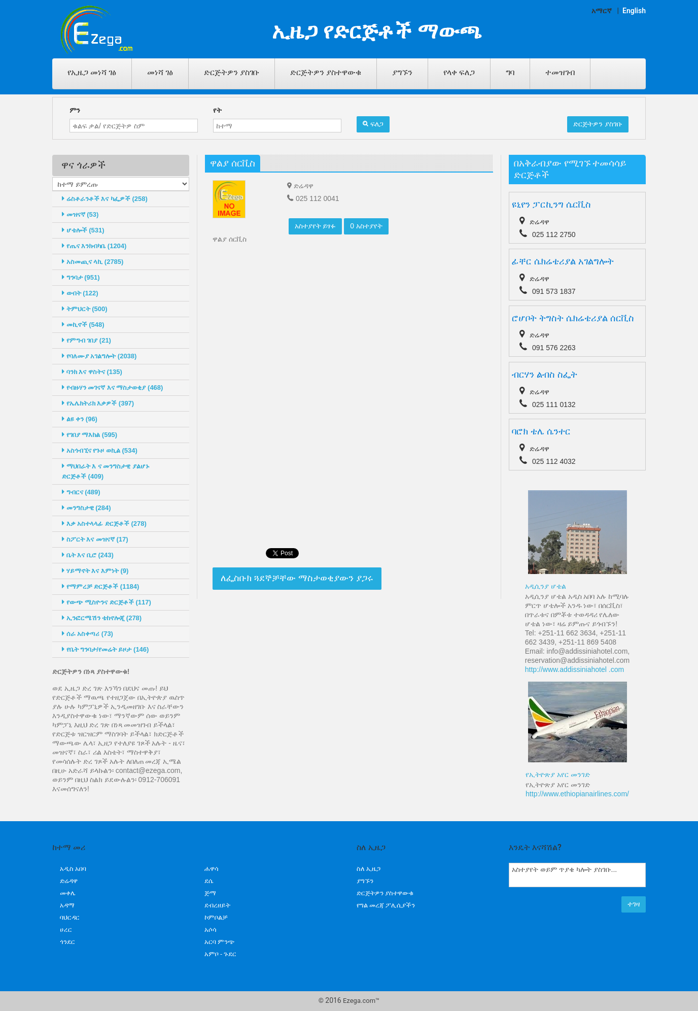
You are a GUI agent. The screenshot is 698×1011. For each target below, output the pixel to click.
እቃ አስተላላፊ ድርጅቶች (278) (104, 523)
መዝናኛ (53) (80, 214)
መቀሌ (68, 893)
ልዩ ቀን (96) (79, 419)
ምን (74, 110)
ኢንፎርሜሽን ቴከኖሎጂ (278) (102, 618)
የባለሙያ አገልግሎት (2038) (99, 356)
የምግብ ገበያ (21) (86, 340)
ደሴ (208, 881)
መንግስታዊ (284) (86, 508)
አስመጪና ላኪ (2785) (92, 261)
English (634, 11)
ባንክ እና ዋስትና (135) (92, 372)
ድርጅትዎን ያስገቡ (231, 72)
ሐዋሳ (211, 868)
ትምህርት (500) (85, 309)
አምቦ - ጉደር (220, 954)
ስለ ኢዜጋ (368, 868)
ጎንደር (67, 942)
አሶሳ (210, 929)
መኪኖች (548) (83, 324)
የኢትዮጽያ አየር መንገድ (558, 774)
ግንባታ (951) (81, 277)
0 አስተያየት (366, 226)
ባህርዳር (70, 917)
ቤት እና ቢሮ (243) (88, 555)
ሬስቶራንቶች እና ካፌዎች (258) (105, 199)
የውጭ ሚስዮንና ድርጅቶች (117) (106, 602)
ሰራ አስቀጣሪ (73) (87, 633)
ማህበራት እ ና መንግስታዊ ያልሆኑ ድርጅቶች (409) (106, 471)
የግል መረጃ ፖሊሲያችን (386, 905)
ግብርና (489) (81, 492)
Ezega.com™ (361, 1000)
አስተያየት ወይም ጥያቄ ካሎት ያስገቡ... (577, 875)
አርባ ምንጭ (219, 942)
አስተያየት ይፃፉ (315, 226)
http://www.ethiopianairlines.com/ (577, 794)
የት (217, 110)
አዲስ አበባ (73, 868)
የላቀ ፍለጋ (459, 72)
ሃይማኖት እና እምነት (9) (95, 571)
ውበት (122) (80, 293)
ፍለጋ (373, 124)
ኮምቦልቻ (216, 917)
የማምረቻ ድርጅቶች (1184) (100, 586)
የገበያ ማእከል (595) (89, 435)
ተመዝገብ (560, 72)
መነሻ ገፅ (160, 72)
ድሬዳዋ (69, 881)
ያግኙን (402, 72)
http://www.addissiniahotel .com (574, 669)
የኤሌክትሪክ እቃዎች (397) (98, 403)
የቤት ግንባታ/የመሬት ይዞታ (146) (105, 649)
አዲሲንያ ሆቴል (545, 586)
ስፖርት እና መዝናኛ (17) (95, 539)
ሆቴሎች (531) (83, 230)
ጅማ (210, 893)
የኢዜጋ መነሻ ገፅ (91, 72)
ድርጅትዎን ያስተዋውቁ (325, 72)
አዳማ (67, 905)
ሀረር (66, 929)
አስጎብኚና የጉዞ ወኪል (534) (99, 450)
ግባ (510, 72)
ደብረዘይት (217, 905)
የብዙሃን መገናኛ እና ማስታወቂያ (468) (112, 387)
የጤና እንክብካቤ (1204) (94, 246)
